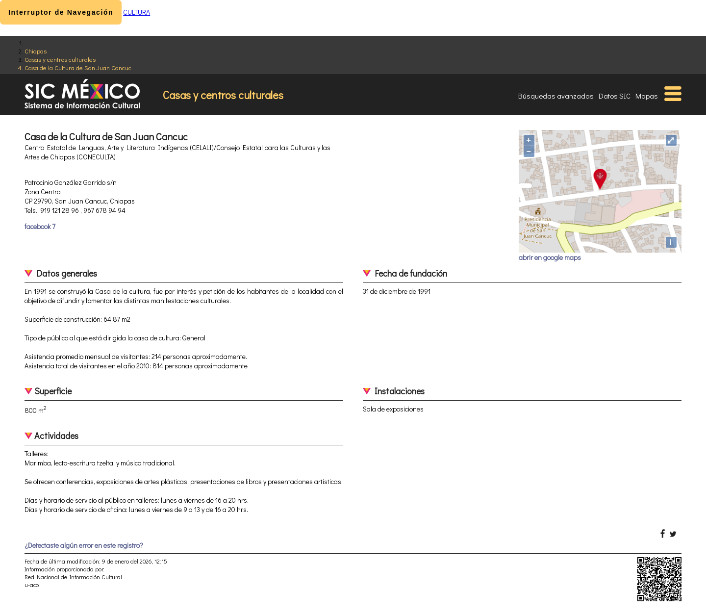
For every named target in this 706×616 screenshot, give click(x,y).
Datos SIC (614, 96)
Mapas (646, 96)
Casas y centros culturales (60, 59)
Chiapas (36, 51)
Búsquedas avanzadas (556, 96)
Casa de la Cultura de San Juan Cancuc (78, 67)
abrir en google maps (550, 257)
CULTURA (136, 12)
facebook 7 (40, 226)
